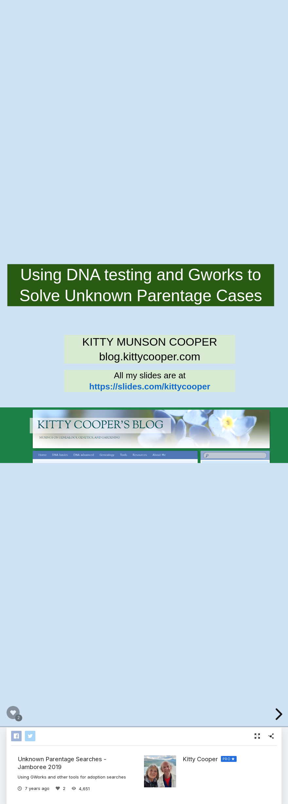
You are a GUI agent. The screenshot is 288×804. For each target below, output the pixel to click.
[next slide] (278, 714)
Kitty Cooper (200, 759)
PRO (227, 759)
